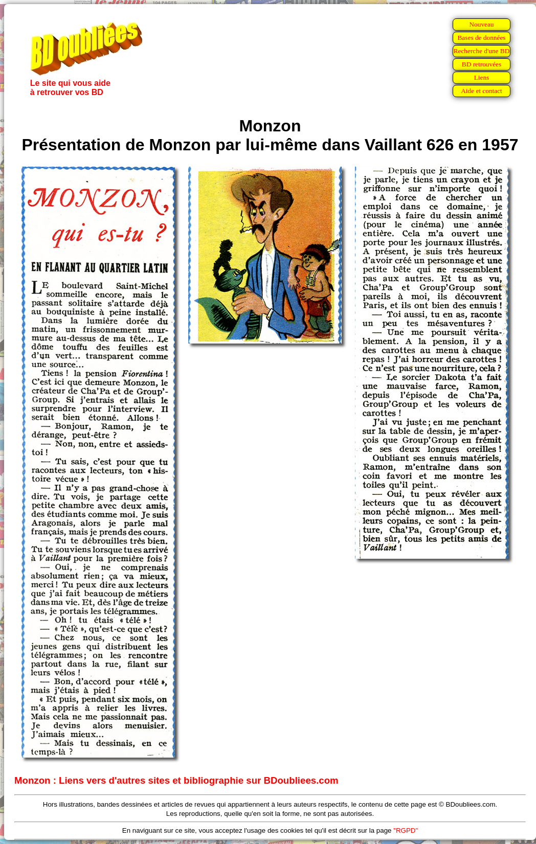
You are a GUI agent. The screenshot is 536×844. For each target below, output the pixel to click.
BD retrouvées (481, 64)
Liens (481, 77)
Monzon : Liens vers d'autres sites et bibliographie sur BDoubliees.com (176, 780)
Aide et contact (481, 91)
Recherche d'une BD (482, 51)
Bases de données (481, 37)
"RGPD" (405, 830)
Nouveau (481, 24)
